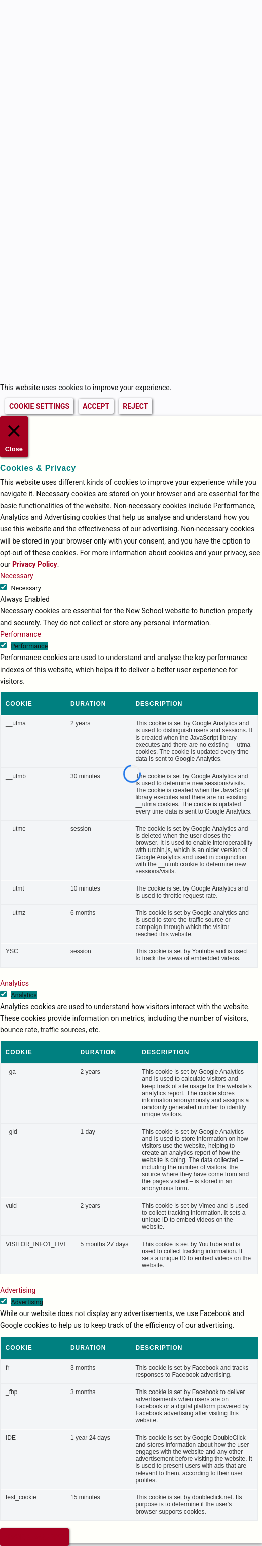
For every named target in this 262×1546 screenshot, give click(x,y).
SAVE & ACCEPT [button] (34, 1537)
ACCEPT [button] (96, 406)
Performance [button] (20, 634)
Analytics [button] (14, 983)
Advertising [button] (17, 1290)
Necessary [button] (16, 576)
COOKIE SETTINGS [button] (39, 406)
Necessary (26, 588)
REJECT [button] (135, 406)
